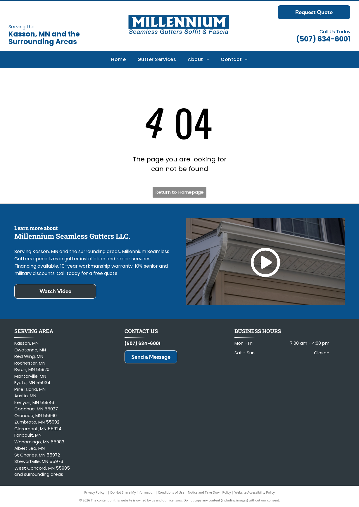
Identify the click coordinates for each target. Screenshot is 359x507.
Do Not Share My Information (133, 492)
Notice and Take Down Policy (209, 492)
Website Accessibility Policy (254, 492)
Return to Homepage (179, 192)
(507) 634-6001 (323, 39)
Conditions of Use (171, 492)
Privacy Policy (94, 492)
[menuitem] (118, 60)
